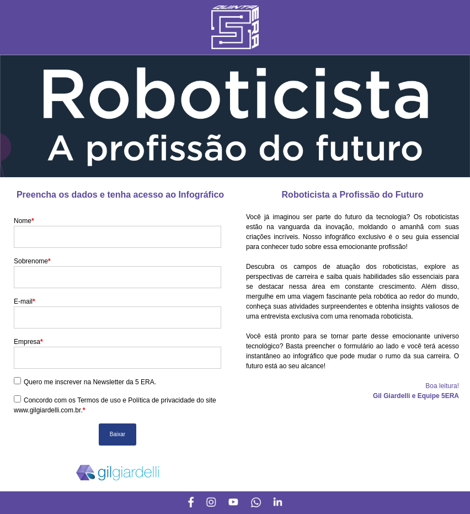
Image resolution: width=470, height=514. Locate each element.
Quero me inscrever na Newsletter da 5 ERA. (90, 382)
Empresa (28, 342)
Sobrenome (32, 261)
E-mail (24, 301)
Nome (24, 221)
